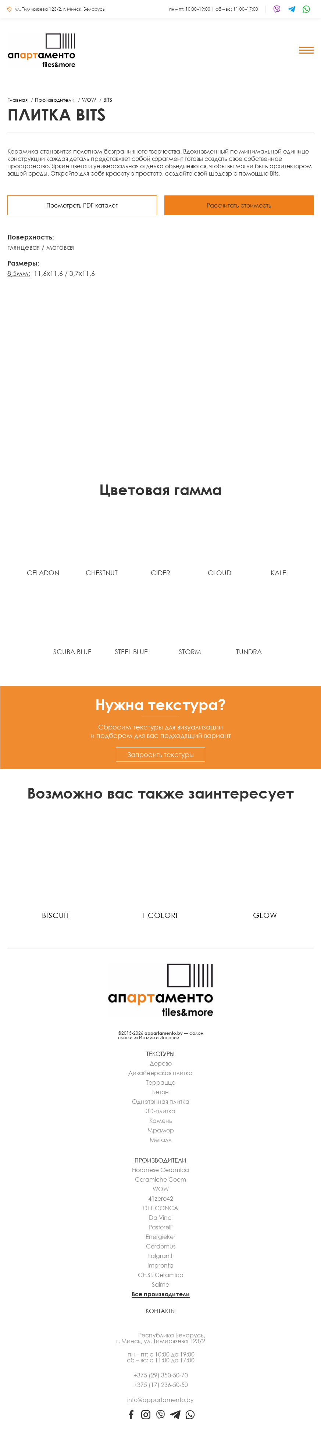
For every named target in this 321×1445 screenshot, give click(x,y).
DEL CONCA (160, 1208)
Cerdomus (160, 1246)
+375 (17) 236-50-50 (160, 1385)
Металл (161, 1140)
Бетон (160, 1092)
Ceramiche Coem (160, 1179)
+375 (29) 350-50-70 (160, 1375)
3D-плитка (160, 1111)
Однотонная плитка (160, 1102)
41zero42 (160, 1198)
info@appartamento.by (160, 1400)
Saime (160, 1284)
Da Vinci (160, 1218)
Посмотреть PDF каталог (82, 205)
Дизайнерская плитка (160, 1073)
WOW (161, 1189)
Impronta (160, 1265)
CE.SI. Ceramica (160, 1275)
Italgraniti (160, 1256)
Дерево (161, 1063)
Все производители (161, 1294)
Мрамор (160, 1130)
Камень (160, 1121)
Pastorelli (160, 1227)
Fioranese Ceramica (160, 1170)
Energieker (160, 1237)
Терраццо (160, 1082)
